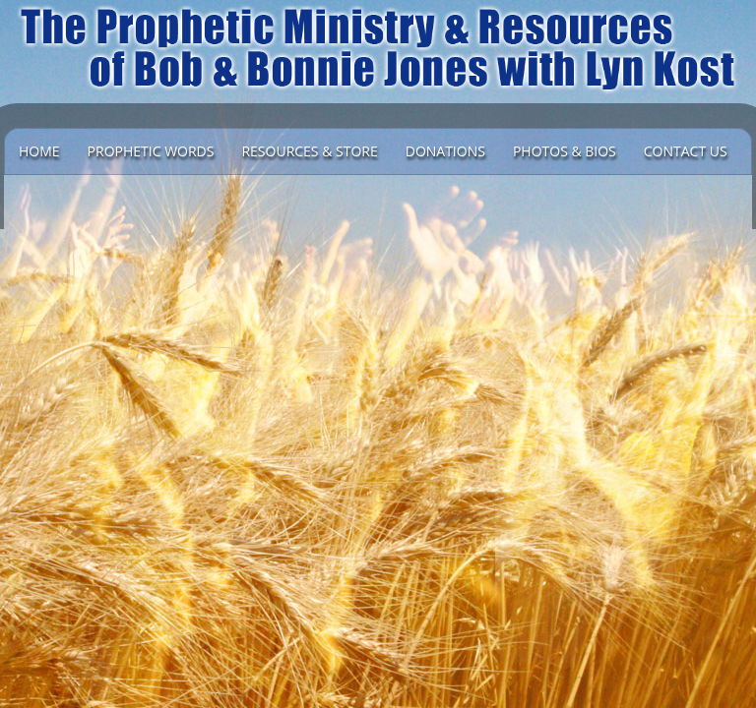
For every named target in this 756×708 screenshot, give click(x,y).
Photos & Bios (564, 151)
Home (39, 151)
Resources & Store (309, 151)
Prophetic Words (151, 151)
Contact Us (685, 151)
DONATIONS (445, 151)
